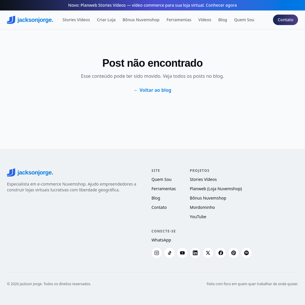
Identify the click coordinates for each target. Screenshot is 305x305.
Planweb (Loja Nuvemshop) (216, 188)
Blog (222, 19)
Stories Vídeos (76, 19)
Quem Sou (244, 19)
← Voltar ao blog (152, 90)
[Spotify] (246, 253)
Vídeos (204, 19)
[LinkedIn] (195, 253)
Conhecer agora (221, 5)
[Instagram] (156, 253)
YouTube (198, 216)
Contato (285, 19)
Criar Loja (106, 19)
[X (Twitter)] (208, 253)
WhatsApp (161, 240)
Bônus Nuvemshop (141, 19)
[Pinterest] (233, 253)
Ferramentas (179, 19)
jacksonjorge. (30, 20)
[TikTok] (169, 253)
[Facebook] (221, 253)
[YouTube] (182, 253)
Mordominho (202, 207)
